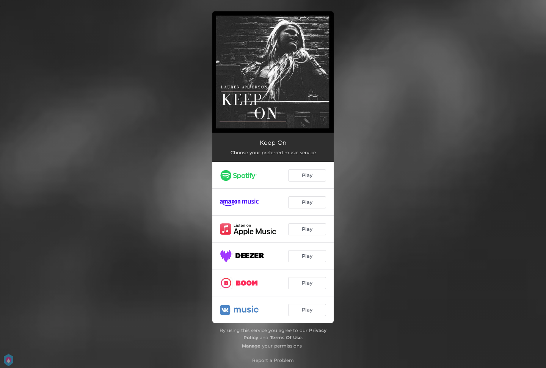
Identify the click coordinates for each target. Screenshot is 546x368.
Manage (251, 346)
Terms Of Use (286, 337)
